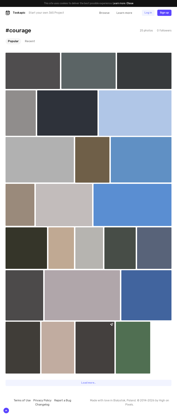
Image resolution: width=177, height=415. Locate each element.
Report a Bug (62, 400)
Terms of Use (22, 400)
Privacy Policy (42, 400)
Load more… (88, 382)
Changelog (42, 404)
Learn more (119, 3)
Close (130, 3)
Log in (148, 12)
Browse (104, 13)
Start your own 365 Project (46, 12)
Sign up (164, 12)
